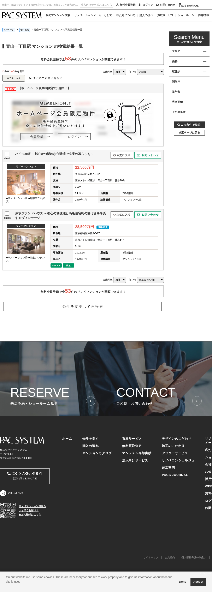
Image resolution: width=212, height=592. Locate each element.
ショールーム (186, 15)
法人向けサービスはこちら (96, 4)
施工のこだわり (173, 446)
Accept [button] (198, 581)
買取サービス (165, 15)
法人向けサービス (135, 460)
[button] (6, 586)
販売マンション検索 (58, 15)
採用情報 (203, 15)
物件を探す (90, 438)
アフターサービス (175, 453)
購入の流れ (146, 15)
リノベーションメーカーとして (93, 15)
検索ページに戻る (189, 132)
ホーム (67, 438)
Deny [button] (182, 581)
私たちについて (125, 15)
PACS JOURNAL (175, 475)
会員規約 (170, 557)
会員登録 (36, 136)
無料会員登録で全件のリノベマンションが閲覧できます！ (83, 58)
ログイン (146, 4)
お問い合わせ (165, 4)
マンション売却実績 (137, 453)
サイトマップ (150, 557)
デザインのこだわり (176, 438)
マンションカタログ (97, 453)
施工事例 (168, 467)
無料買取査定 (132, 446)
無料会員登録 (125, 4)
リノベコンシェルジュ (178, 460)
